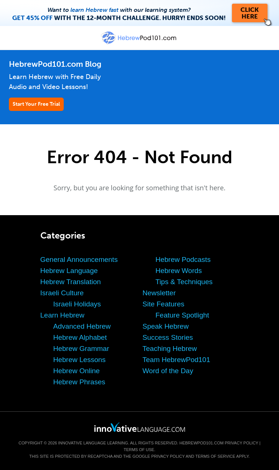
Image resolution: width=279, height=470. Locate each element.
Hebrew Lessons (79, 360)
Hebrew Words (179, 271)
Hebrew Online (76, 371)
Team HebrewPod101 (176, 360)
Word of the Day (168, 371)
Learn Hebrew (62, 315)
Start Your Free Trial (36, 104)
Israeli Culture (62, 293)
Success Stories (168, 337)
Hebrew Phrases (79, 382)
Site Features (164, 304)
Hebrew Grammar (81, 348)
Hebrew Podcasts (183, 259)
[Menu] (12, 38)
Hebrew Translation (70, 282)
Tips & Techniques (184, 282)
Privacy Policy (241, 443)
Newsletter (159, 293)
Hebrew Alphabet (80, 337)
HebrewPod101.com (201, 443)
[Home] (139, 43)
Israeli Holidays (77, 304)
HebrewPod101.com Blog (55, 64)
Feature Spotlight (182, 315)
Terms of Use (139, 449)
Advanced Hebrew (82, 326)
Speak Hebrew (166, 326)
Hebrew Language (69, 271)
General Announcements (79, 259)
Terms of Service (215, 456)
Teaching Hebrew (170, 348)
